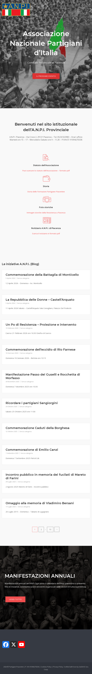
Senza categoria (23, 278)
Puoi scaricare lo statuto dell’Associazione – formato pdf (46, 170)
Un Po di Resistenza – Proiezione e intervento (41, 324)
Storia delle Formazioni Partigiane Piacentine (46, 191)
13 (50, 529)
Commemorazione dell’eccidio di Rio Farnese (40, 349)
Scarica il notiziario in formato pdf (46, 233)
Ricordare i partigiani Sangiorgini (32, 403)
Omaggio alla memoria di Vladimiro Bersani (40, 503)
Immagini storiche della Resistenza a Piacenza (46, 212)
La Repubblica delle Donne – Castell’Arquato (40, 299)
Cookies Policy (46, 667)
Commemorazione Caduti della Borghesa (37, 428)
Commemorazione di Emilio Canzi (32, 449)
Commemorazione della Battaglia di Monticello (42, 274)
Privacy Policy (58, 667)
